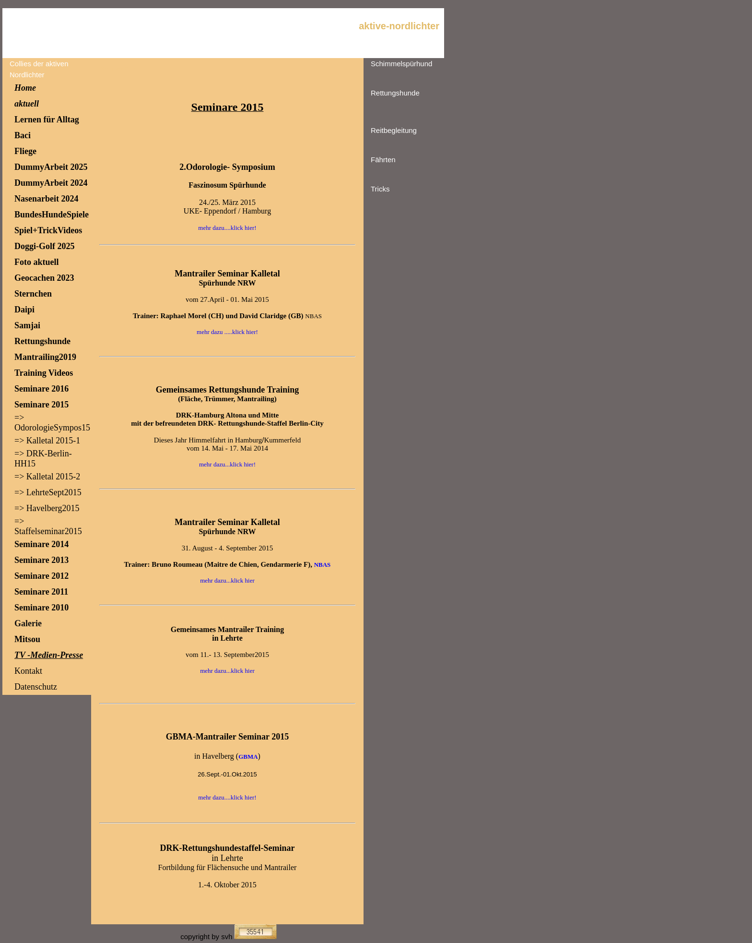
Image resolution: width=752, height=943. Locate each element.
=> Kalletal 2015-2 (47, 476)
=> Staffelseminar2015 (48, 526)
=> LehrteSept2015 (48, 492)
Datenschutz (35, 687)
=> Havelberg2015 (46, 508)
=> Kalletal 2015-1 (47, 440)
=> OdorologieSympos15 (52, 422)
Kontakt (28, 671)
